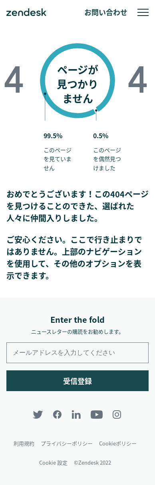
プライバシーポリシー (67, 443)
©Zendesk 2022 (92, 462)
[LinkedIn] (76, 414)
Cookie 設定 (53, 462)
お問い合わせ (105, 12)
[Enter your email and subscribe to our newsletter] (77, 352)
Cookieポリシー (118, 443)
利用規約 (24, 443)
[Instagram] (117, 414)
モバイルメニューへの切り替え (143, 12)
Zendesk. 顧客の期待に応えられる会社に (26, 12)
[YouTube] (96, 414)
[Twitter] (38, 414)
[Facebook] (57, 414)
